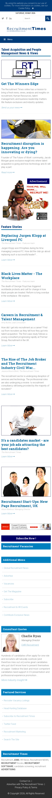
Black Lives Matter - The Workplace (21, 275)
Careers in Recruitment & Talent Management (22, 317)
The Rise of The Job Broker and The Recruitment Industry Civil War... (23, 363)
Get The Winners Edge (19, 83)
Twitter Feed (10, 724)
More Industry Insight (14, 680)
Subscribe (8, 599)
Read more (8, 172)
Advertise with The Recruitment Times (25, 784)
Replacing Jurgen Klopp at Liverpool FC (23, 237)
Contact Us (25, 781)
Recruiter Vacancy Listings (16, 700)
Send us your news (11, 107)
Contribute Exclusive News (16, 615)
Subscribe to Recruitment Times (19, 716)
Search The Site (11, 739)
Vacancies (9, 583)
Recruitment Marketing (15, 731)
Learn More (8, 260)
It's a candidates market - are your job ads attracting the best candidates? (25, 444)
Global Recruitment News (16, 568)
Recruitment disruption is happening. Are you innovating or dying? (22, 147)
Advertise (8, 576)
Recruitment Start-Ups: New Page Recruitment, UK (24, 503)
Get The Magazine (12, 591)
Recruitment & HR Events (16, 607)
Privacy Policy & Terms (26, 787)
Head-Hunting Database (15, 708)
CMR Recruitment (30, 645)
